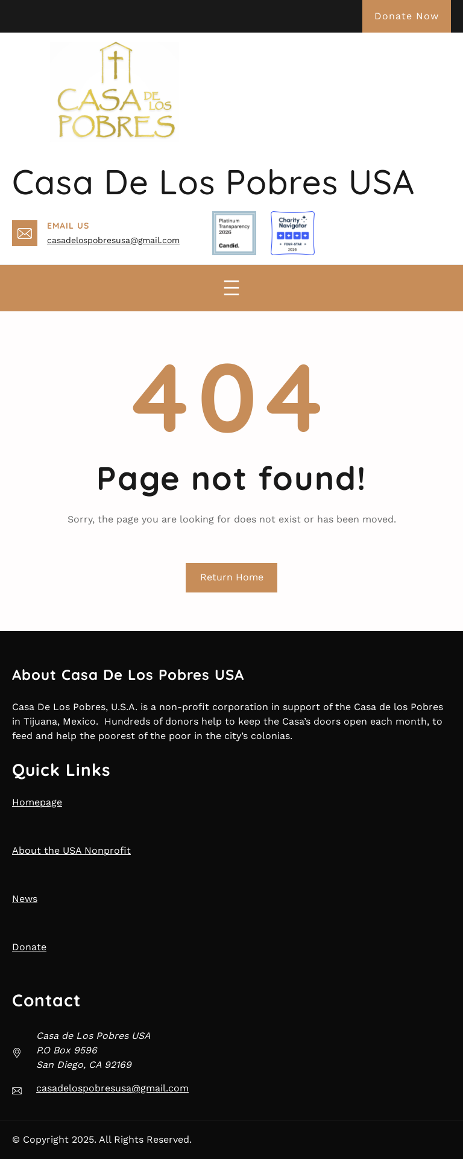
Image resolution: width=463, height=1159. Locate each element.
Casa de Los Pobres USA (213, 181)
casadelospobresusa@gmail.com (113, 240)
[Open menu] (231, 287)
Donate (29, 947)
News (24, 898)
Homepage (37, 802)
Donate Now (406, 16)
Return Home (231, 577)
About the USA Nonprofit (71, 850)
